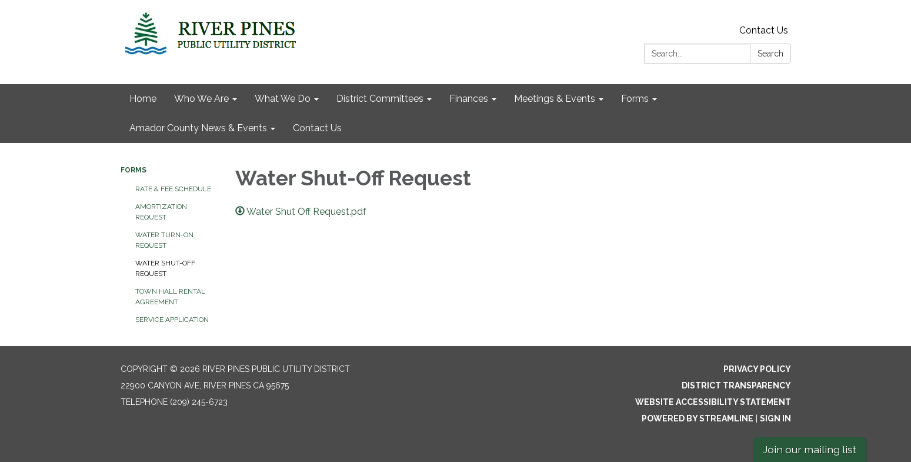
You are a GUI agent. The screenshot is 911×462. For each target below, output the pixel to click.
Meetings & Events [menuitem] (554, 98)
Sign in (775, 418)
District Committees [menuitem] (379, 98)
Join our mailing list (809, 449)
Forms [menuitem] (635, 98)
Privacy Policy (757, 369)
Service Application (172, 319)
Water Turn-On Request (164, 240)
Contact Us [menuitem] (317, 128)
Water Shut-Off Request (165, 268)
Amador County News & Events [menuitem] (198, 128)
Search (770, 53)
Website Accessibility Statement (713, 402)
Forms (133, 170)
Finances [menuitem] (468, 98)
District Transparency (736, 385)
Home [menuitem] (142, 98)
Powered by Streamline (697, 418)
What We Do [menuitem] (283, 98)
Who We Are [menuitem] (201, 98)
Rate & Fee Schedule (173, 189)
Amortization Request (161, 211)
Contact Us (763, 30)
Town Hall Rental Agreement (170, 296)
